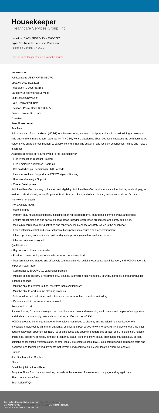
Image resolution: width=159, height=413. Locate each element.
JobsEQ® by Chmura (49, 402)
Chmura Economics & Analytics (34, 405)
